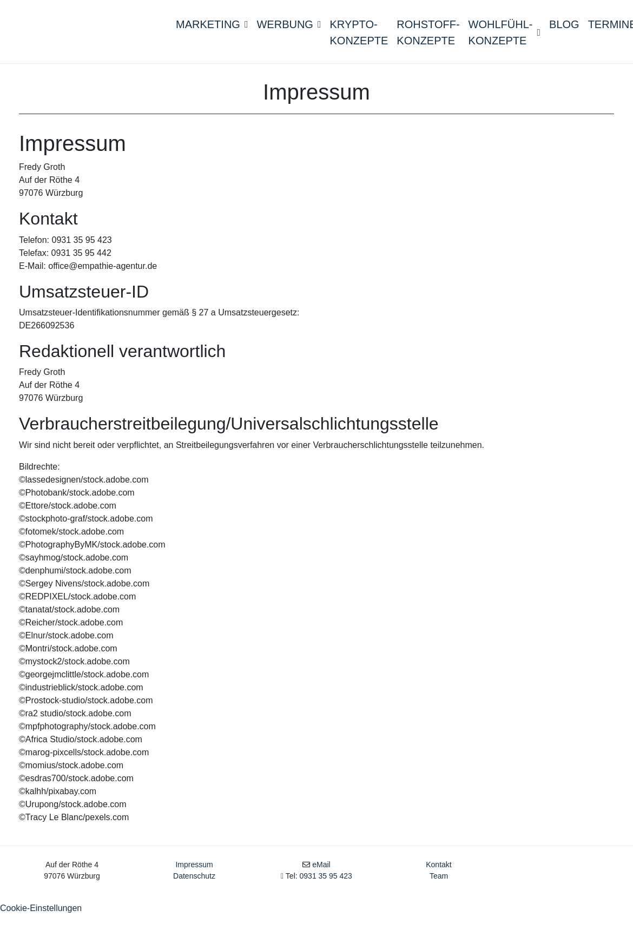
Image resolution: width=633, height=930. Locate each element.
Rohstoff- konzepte (428, 40)
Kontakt (438, 881)
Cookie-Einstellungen (41, 924)
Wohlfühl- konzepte (504, 40)
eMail (321, 881)
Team (439, 892)
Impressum (194, 881)
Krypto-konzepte (359, 40)
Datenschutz (194, 892)
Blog (564, 32)
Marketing (212, 32)
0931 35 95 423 (326, 892)
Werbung (288, 32)
